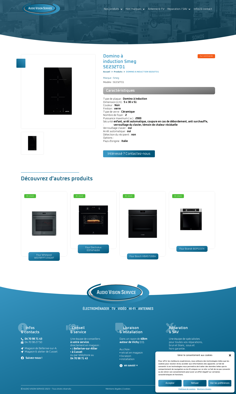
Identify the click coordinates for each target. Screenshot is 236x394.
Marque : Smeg (111, 78)
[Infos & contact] (203, 9)
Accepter (170, 383)
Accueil (106, 72)
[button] (229, 355)
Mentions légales (204, 389)
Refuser (195, 383)
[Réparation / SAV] (179, 9)
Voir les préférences (220, 383)
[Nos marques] (135, 9)
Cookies (126, 389)
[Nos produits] (113, 9)
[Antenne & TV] (156, 9)
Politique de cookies (187, 389)
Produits (118, 72)
